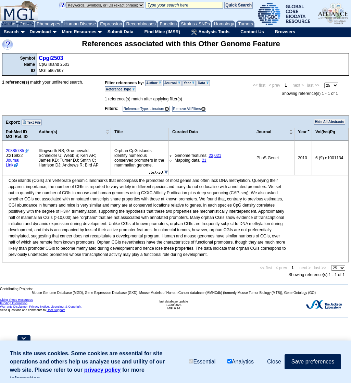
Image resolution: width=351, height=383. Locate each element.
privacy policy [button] (102, 370)
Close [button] (274, 362)
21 (204, 160)
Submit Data (121, 31)
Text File (32, 122)
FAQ (30, 23)
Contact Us (252, 31)
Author (153, 83)
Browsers (285, 31)
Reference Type (120, 89)
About (7, 23)
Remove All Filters (187, 109)
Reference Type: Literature (144, 109)
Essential (202, 362)
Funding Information (13, 303)
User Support (56, 310)
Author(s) (48, 131)
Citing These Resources (16, 299)
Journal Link (12, 163)
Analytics (240, 362)
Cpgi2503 (51, 58)
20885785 (15, 150)
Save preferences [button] (312, 362)
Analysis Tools (210, 32)
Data (203, 83)
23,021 (215, 155)
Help (19, 23)
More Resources (79, 31)
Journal (172, 83)
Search (11, 31)
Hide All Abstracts (329, 122)
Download (40, 31)
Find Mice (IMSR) (162, 31)
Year (189, 83)
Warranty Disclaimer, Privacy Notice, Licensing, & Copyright (41, 306)
